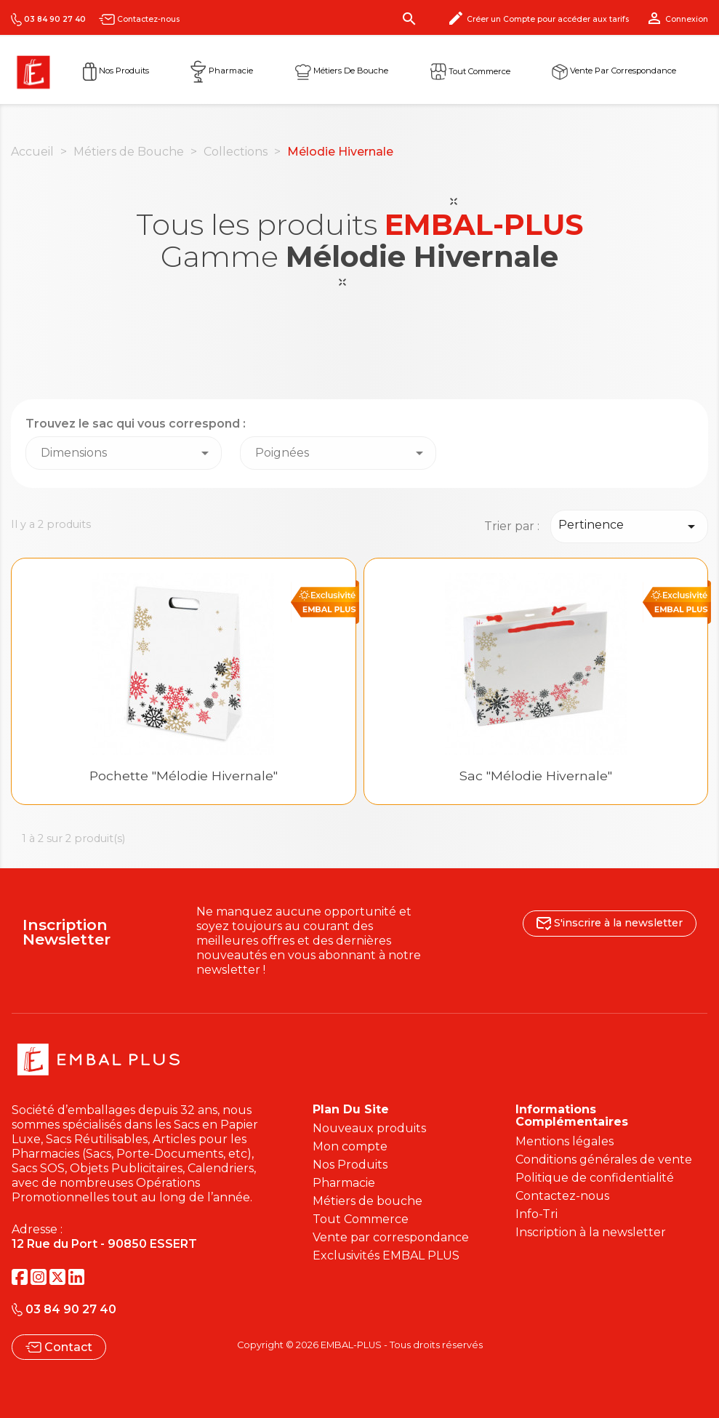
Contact (58, 1347)
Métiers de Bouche (341, 70)
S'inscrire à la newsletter (610, 923)
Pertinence (629, 526)
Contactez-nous (139, 19)
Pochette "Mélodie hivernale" (183, 775)
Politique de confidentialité (594, 1178)
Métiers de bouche (367, 1201)
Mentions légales (564, 1141)
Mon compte (350, 1146)
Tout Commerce (361, 1219)
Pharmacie (221, 70)
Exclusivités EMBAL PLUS (386, 1255)
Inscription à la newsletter (590, 1232)
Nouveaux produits (369, 1128)
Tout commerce (470, 70)
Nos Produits (116, 70)
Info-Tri (536, 1214)
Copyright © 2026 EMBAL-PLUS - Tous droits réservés (360, 1344)
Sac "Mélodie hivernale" (535, 775)
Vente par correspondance (614, 70)
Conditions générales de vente (603, 1159)
